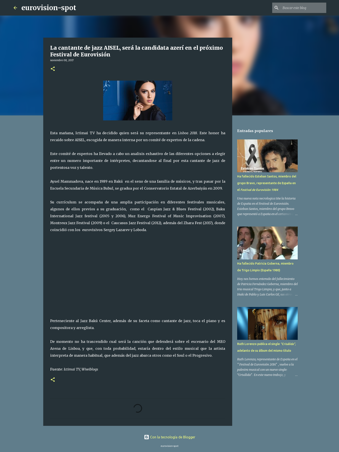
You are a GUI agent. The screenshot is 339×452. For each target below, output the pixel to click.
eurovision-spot (48, 7)
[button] (52, 69)
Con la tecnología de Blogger (169, 437)
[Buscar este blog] (303, 8)
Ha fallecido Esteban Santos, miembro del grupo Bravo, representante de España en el (266, 183)
